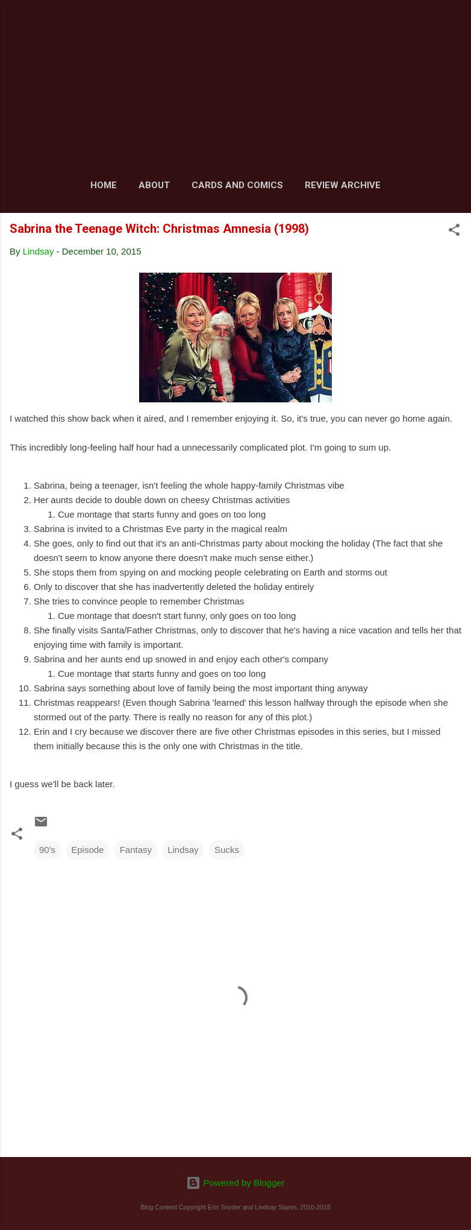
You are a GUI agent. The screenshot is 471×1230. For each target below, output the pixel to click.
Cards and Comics (237, 185)
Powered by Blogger (235, 1183)
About (154, 185)
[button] (454, 232)
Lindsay (183, 850)
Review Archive (343, 185)
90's (47, 850)
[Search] (454, 24)
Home (103, 185)
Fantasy (136, 850)
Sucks (226, 850)
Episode (87, 850)
